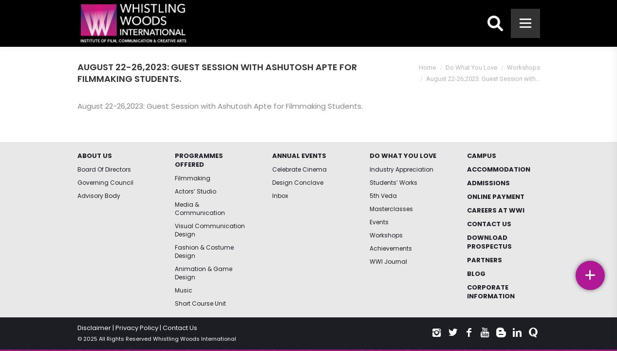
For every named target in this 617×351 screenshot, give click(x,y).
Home (427, 67)
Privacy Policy (136, 327)
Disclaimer (94, 327)
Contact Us (180, 327)
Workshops (523, 67)
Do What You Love (471, 67)
